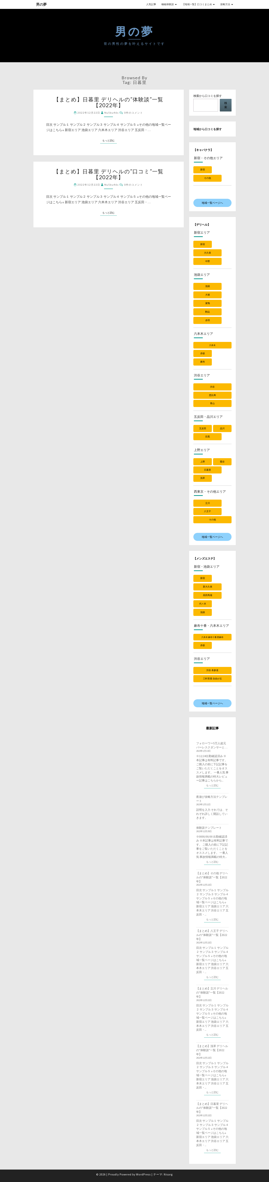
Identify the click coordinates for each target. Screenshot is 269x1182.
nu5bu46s (111, 112)
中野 (207, 261)
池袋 (207, 286)
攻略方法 (225, 4)
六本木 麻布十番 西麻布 (212, 637)
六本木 (212, 345)
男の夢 (41, 4)
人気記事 (151, 4)
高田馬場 (207, 595)
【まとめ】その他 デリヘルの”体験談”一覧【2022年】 (212, 877)
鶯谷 (222, 461)
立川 (207, 503)
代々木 (202, 603)
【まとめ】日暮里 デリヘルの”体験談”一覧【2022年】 (108, 102)
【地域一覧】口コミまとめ (197, 4)
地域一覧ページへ (212, 202)
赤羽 (207, 320)
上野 (202, 461)
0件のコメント (133, 112)
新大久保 (207, 586)
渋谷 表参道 (212, 670)
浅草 (202, 478)
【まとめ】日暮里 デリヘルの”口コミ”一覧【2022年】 (108, 174)
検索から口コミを (207, 96)
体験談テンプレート (209, 827)
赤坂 (202, 353)
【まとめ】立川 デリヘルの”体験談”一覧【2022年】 (212, 992)
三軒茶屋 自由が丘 (212, 678)
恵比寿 (212, 395)
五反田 (202, 428)
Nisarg (168, 1174)
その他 (207, 178)
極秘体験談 (167, 4)
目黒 (207, 436)
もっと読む (109, 140)
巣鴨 (207, 303)
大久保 (207, 252)
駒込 (207, 311)
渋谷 (212, 386)
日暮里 (207, 469)
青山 (212, 403)
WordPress (143, 1174)
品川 (222, 428)
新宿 (202, 169)
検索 (225, 105)
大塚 (207, 294)
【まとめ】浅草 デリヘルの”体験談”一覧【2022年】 (212, 1050)
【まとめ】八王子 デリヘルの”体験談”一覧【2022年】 (212, 935)
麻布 (202, 361)
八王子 (207, 511)
